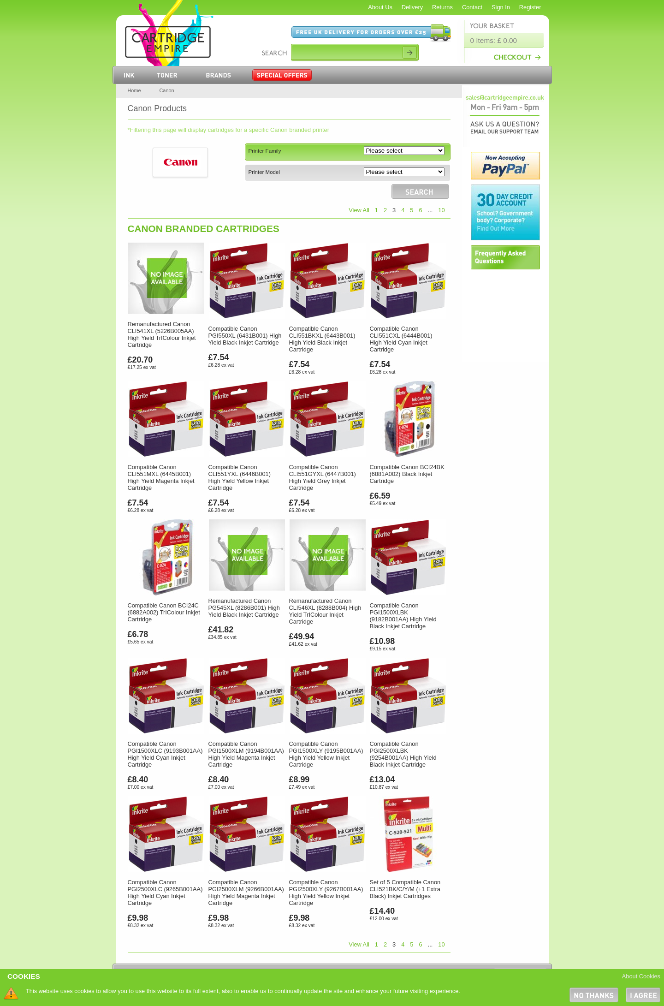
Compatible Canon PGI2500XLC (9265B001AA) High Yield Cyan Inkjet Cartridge (165, 892)
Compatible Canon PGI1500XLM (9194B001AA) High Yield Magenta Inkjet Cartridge (246, 754)
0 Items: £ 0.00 (493, 40)
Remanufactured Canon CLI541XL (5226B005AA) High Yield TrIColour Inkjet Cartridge (162, 334)
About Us (380, 7)
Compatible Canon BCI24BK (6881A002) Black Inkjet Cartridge (407, 474)
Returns (442, 7)
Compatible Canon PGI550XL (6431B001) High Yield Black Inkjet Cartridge (245, 335)
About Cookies (641, 976)
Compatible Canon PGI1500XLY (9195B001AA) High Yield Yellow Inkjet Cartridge (326, 754)
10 (441, 210)
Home (134, 90)
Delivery (412, 7)
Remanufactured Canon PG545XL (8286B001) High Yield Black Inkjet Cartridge (244, 607)
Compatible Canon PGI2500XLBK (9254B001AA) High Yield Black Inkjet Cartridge (403, 754)
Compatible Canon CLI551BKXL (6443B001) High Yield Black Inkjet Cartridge (322, 339)
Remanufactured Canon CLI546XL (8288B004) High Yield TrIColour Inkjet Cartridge (325, 611)
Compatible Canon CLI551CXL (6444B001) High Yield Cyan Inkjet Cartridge (401, 339)
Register (530, 7)
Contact (472, 7)
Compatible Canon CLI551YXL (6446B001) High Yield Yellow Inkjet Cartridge (239, 477)
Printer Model (264, 172)
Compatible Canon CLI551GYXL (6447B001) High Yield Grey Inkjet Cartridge (322, 477)
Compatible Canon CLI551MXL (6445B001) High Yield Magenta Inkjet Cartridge (161, 477)
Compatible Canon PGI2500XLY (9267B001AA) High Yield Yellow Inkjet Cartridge (326, 892)
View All (359, 210)
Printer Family (265, 151)
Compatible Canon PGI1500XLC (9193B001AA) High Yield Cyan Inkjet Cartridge (165, 754)
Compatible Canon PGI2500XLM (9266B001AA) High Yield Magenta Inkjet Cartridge (246, 892)
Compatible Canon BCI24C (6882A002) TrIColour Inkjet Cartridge (164, 612)
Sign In (501, 7)
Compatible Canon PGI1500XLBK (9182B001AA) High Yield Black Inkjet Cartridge (403, 616)
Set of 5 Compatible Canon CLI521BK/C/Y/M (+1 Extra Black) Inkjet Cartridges (405, 889)
